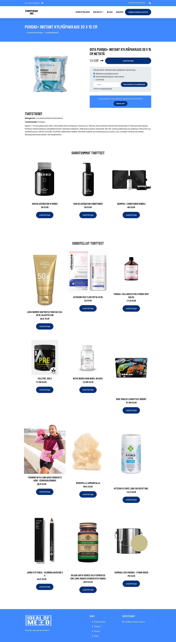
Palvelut (97, 626)
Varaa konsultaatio (138, 12)
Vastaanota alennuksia (134, 84)
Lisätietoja (128, 61)
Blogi (110, 12)
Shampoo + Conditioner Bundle (131, 203)
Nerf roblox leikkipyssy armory (131, 399)
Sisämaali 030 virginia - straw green (131, 572)
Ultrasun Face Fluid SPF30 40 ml (88, 297)
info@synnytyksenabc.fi (136, 3)
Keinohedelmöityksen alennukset (110, 76)
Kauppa (119, 12)
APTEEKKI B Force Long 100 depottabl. (131, 488)
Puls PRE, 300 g (45, 378)
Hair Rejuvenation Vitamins (44, 203)
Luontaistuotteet (35, 32)
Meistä (97, 631)
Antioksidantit (52, 32)
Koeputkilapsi (83, 12)
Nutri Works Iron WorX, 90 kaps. (88, 378)
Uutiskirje (100, 79)
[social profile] (42, 3)
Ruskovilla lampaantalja (88, 483)
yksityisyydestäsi (106, 89)
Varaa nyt (120, 103)
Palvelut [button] (97, 12)
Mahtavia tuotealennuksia (107, 73)
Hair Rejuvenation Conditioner (88, 203)
